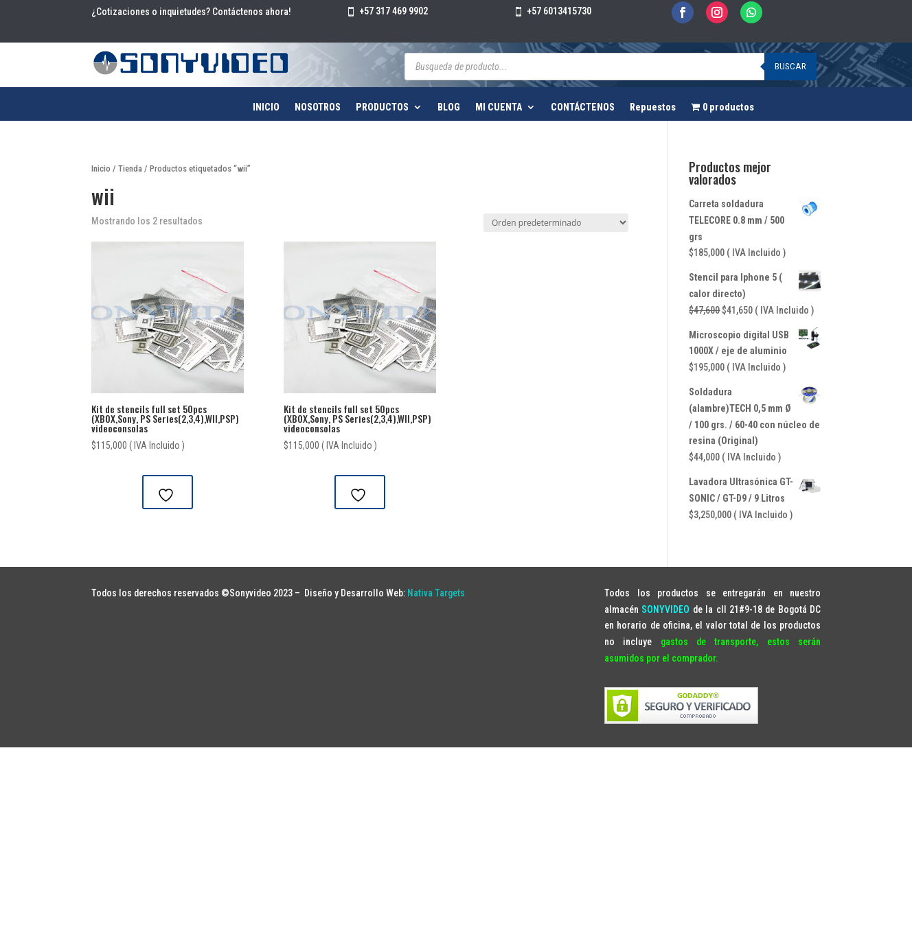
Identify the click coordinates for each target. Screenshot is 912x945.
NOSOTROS (318, 107)
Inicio (101, 168)
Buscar (790, 66)
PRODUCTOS (382, 107)
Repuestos (653, 107)
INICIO (266, 107)
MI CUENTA (498, 107)
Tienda (130, 168)
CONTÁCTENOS (583, 107)
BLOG (448, 107)
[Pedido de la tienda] (555, 222)
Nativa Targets (436, 592)
